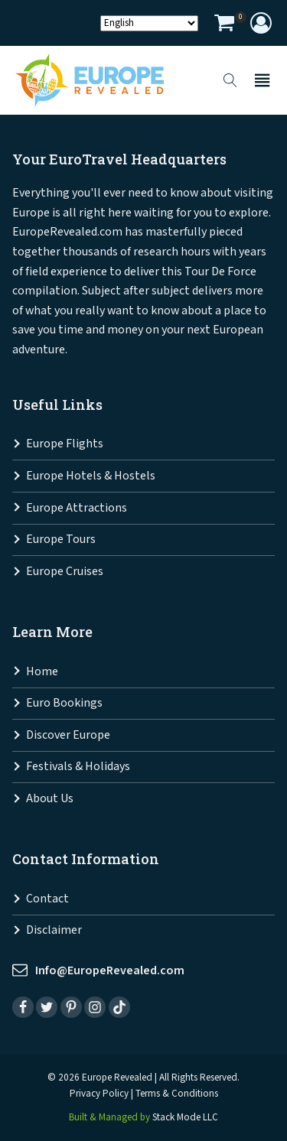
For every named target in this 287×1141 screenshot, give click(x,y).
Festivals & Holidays (78, 767)
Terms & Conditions (176, 1093)
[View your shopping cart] (224, 24)
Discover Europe (68, 735)
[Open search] (230, 80)
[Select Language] (149, 23)
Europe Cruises (64, 572)
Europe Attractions (76, 508)
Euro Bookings (64, 703)
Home (42, 672)
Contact (47, 899)
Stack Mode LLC (185, 1117)
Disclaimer (54, 930)
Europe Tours (61, 539)
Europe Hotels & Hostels (90, 476)
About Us (49, 799)
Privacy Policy (99, 1093)
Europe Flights (64, 444)
